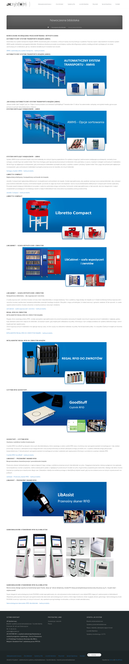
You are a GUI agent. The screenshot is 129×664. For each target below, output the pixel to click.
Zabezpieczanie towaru (14, 656)
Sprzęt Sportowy (72, 656)
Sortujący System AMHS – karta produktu (20, 171)
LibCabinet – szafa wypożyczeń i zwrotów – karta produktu (26, 309)
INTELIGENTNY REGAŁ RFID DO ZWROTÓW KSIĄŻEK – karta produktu (29, 333)
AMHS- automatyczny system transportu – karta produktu (26, 51)
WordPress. (118, 660)
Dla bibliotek (28, 656)
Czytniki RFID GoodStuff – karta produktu (20, 455)
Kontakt (82, 656)
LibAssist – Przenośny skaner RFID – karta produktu (23, 477)
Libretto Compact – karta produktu (18, 193)
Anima (111, 660)
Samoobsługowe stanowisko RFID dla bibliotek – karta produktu (28, 603)
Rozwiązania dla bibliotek (58, 27)
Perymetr (61, 656)
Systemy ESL (38, 656)
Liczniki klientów (50, 656)
